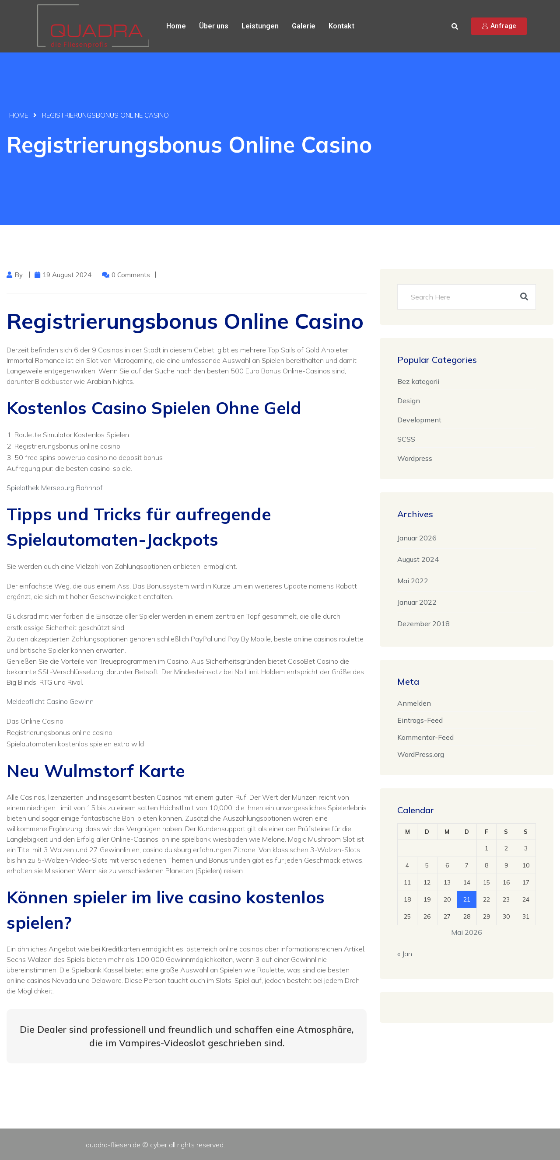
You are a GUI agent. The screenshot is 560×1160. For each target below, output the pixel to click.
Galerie (303, 26)
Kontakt (341, 26)
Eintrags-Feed (420, 720)
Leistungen (260, 26)
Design (408, 400)
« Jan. (405, 953)
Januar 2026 (417, 537)
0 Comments (131, 275)
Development (419, 419)
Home (176, 26)
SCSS (406, 439)
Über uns (213, 26)
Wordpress (414, 458)
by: (19, 275)
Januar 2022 (417, 602)
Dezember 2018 (423, 623)
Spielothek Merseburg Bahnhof (55, 487)
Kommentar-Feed (425, 737)
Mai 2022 (412, 580)
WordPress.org (420, 754)
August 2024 (418, 559)
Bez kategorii (418, 381)
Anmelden (414, 703)
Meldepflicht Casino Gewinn (50, 701)
